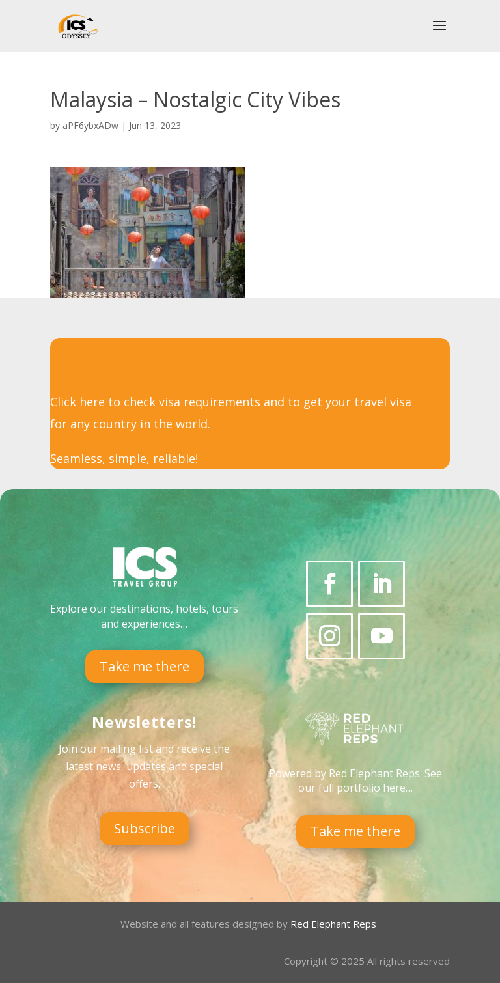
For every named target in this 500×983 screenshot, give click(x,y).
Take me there (144, 666)
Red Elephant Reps (334, 923)
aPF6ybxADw (90, 125)
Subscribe (144, 828)
